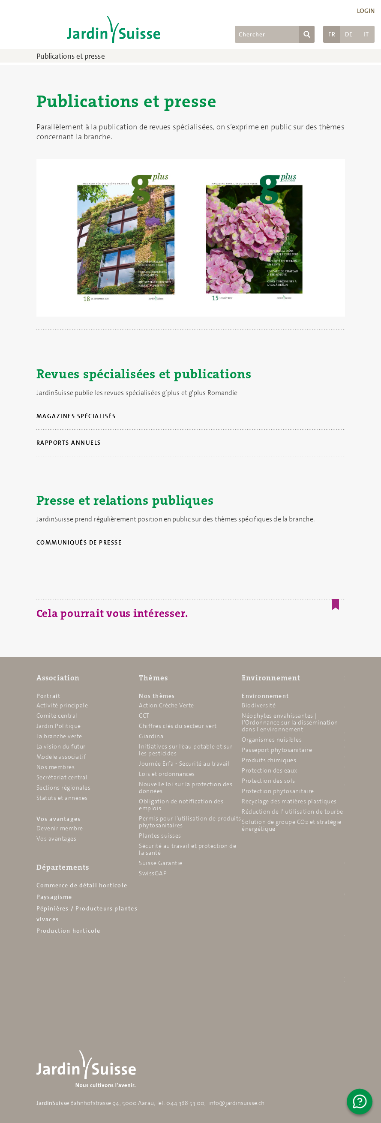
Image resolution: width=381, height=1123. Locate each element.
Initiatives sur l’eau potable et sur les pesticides (185, 750)
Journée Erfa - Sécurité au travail (184, 763)
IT (366, 34)
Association (58, 678)
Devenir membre (59, 828)
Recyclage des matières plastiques (289, 801)
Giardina (151, 736)
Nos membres (55, 767)
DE (349, 34)
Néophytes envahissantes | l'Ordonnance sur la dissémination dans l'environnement (290, 722)
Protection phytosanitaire (278, 791)
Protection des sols (268, 781)
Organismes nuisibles (272, 739)
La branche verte (59, 736)
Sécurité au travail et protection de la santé (187, 849)
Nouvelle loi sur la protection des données (185, 787)
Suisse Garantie (161, 863)
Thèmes (153, 678)
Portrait (48, 696)
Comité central (57, 715)
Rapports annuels (68, 442)
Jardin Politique (58, 726)
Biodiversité (259, 705)
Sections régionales (63, 787)
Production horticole (68, 930)
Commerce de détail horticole (82, 885)
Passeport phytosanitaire (277, 750)
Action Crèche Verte (166, 705)
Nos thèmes (157, 696)
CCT (144, 715)
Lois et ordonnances (167, 774)
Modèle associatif (61, 757)
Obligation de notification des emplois (181, 804)
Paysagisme (54, 897)
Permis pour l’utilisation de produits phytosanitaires (190, 822)
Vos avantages (58, 819)
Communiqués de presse (79, 542)
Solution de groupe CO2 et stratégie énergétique (292, 825)
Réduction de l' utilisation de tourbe (292, 811)
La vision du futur (61, 746)
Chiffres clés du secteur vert (178, 726)
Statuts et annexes (62, 798)
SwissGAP (153, 873)
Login (366, 10)
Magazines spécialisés (76, 416)
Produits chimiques (269, 760)
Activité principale (62, 705)
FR (332, 34)
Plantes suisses (160, 835)
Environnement (271, 678)
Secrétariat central (62, 777)
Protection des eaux (269, 770)
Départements (62, 867)
